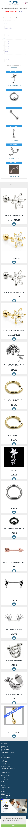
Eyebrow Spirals (14, 158)
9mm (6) (7, 48)
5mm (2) (7, 41)
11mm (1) (7, 51)
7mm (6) (7, 44)
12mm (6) (7, 53)
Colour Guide (4, 761)
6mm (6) (7, 43)
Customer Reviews (5, 772)
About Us (3, 770)
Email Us (3, 783)
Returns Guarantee (5, 749)
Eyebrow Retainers (14, 176)
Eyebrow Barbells (14, 122)
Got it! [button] (13, 825)
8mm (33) (7, 46)
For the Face (6, 17)
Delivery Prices (4, 747)
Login (2, 755)
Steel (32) (7, 59)
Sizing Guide (4, 760)
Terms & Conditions (5, 775)
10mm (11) (7, 49)
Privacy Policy (4, 774)
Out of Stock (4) (8, 28)
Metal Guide (3, 763)
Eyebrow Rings (14, 104)
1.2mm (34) (7, 35)
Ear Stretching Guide (5, 766)
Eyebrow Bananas (14, 140)
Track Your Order (4, 753)
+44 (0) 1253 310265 (5, 787)
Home (2, 17)
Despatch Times (4, 746)
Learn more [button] (6, 821)
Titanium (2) (7, 60)
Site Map (3, 777)
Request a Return (5, 750)
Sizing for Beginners (5, 764)
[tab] (14, 24)
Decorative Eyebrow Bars (14, 85)
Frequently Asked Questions (7, 752)
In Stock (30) (8, 27)
